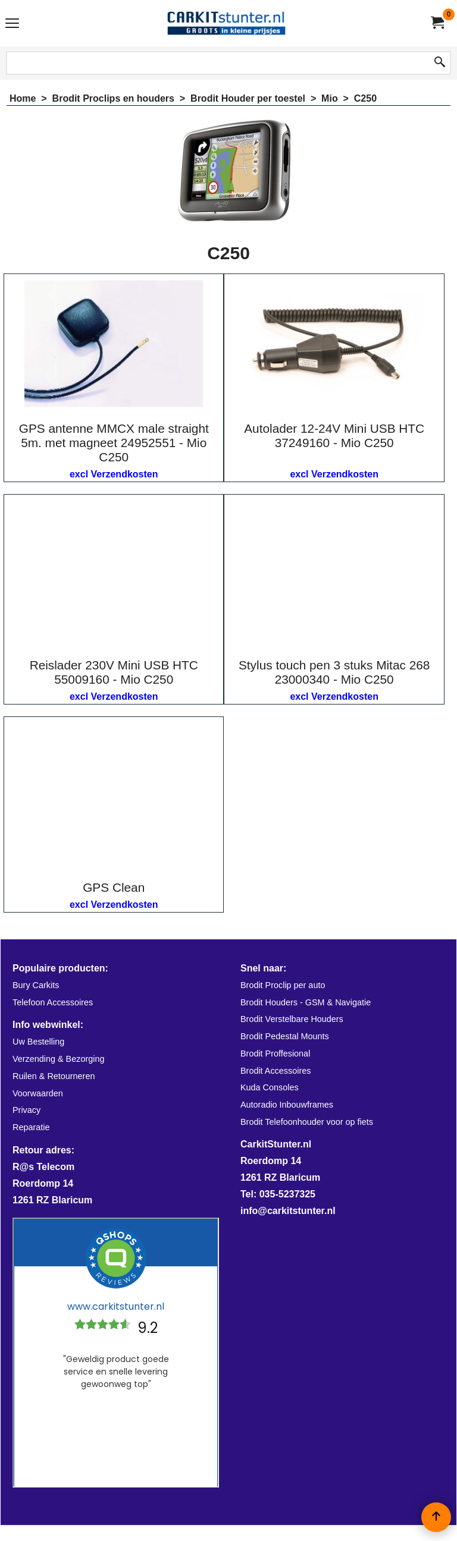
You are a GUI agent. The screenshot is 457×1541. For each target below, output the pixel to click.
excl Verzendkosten (114, 474)
